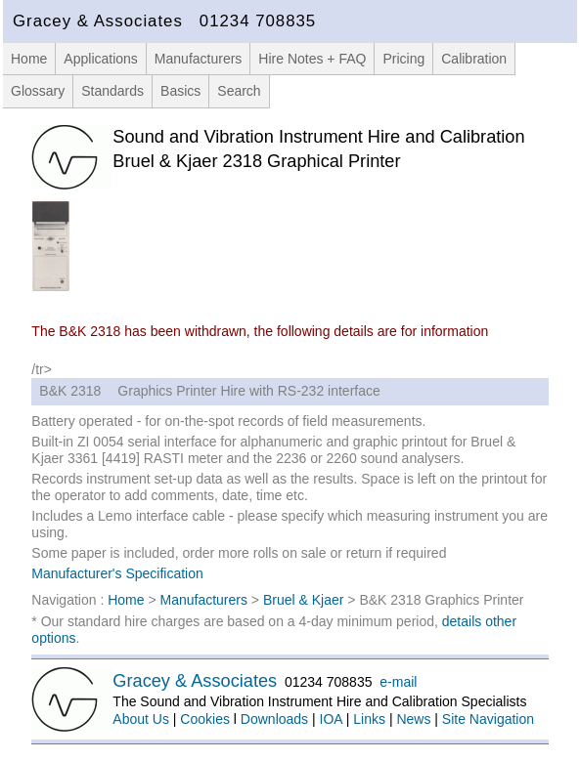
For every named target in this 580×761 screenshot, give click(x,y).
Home (29, 58)
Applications (101, 58)
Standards (112, 91)
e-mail (398, 682)
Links (369, 719)
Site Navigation (488, 719)
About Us (140, 719)
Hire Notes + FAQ (312, 58)
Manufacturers (198, 58)
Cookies (205, 719)
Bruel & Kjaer (303, 600)
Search (238, 91)
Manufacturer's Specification (116, 573)
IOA (331, 719)
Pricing (403, 58)
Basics (180, 91)
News (413, 719)
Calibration (474, 58)
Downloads (274, 719)
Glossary (38, 91)
